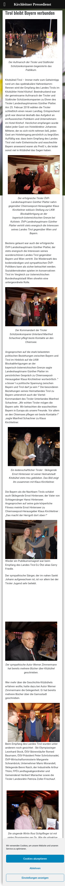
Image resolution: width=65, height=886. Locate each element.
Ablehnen (35, 868)
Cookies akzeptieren (35, 858)
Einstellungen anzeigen (35, 877)
